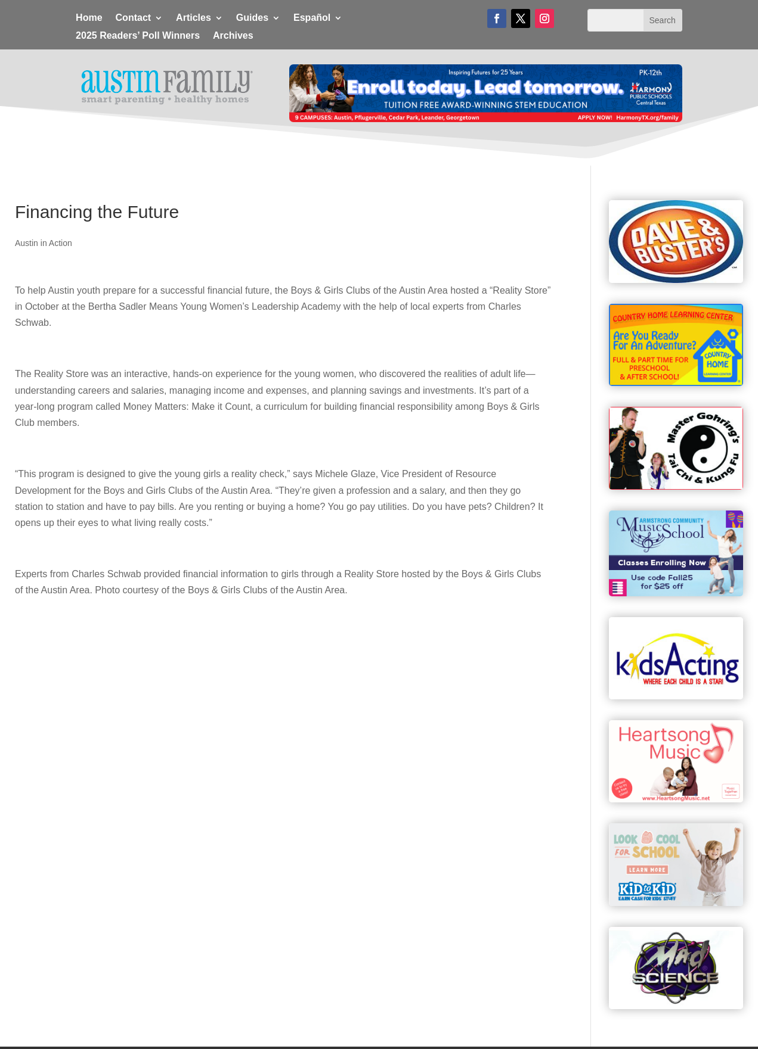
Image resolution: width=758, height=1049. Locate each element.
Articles (193, 18)
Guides (252, 18)
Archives (233, 36)
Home (89, 18)
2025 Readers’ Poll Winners (138, 36)
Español (311, 18)
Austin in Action (43, 243)
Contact (133, 18)
